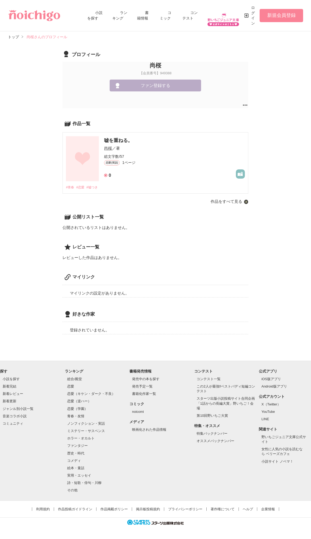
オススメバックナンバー (215, 441)
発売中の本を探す (145, 379)
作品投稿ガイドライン (75, 510)
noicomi (138, 412)
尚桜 (108, 148)
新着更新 (9, 402)
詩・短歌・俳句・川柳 (84, 483)
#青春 (70, 187)
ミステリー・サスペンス (86, 431)
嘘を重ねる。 (118, 140)
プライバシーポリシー (185, 510)
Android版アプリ (274, 387)
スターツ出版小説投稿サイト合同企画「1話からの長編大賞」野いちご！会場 (226, 403)
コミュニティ (13, 424)
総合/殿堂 (74, 379)
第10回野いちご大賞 (212, 416)
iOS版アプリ (271, 379)
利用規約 (43, 510)
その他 (72, 491)
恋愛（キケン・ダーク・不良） (91, 394)
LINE (265, 420)
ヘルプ (248, 510)
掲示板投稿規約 (148, 510)
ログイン (253, 15)
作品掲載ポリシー (114, 510)
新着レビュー (13, 394)
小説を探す (11, 379)
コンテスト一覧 (209, 379)
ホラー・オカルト (81, 439)
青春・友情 (75, 416)
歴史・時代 (75, 453)
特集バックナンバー (212, 434)
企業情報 (268, 510)
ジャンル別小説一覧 (18, 409)
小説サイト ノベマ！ (277, 462)
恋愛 (70, 387)
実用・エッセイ (79, 476)
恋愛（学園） (77, 409)
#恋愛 (81, 187)
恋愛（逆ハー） (79, 402)
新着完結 (9, 387)
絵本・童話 (75, 468)
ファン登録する (155, 85)
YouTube (268, 412)
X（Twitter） (271, 404)
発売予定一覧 (142, 387)
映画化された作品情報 (149, 430)
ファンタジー (77, 446)
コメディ (74, 461)
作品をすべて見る (226, 202)
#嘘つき (95, 187)
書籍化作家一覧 (144, 394)
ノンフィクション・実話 (86, 424)
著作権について (223, 510)
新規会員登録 (281, 15)
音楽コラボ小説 (15, 416)
